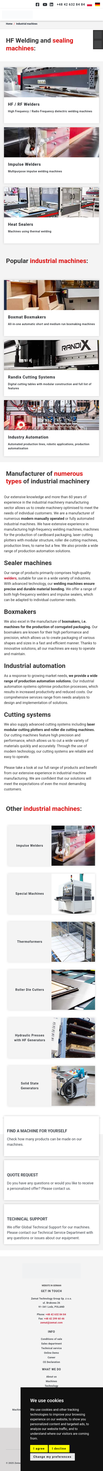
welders (10, 578)
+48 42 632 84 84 (56, 1314)
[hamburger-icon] (96, 15)
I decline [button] (59, 1448)
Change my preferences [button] (52, 1456)
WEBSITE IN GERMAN (51, 1285)
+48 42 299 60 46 (54, 1318)
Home (9, 23)
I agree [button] (39, 1448)
